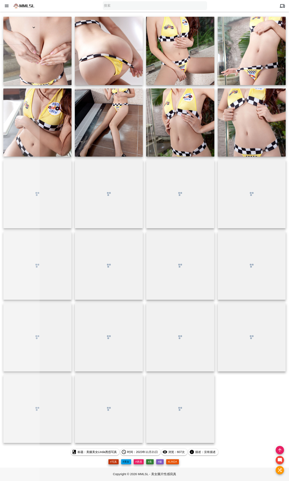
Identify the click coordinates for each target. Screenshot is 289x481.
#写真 (113, 461)
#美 (150, 461)
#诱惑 (138, 461)
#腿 (160, 461)
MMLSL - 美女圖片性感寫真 (157, 474)
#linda (172, 461)
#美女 (126, 461)
